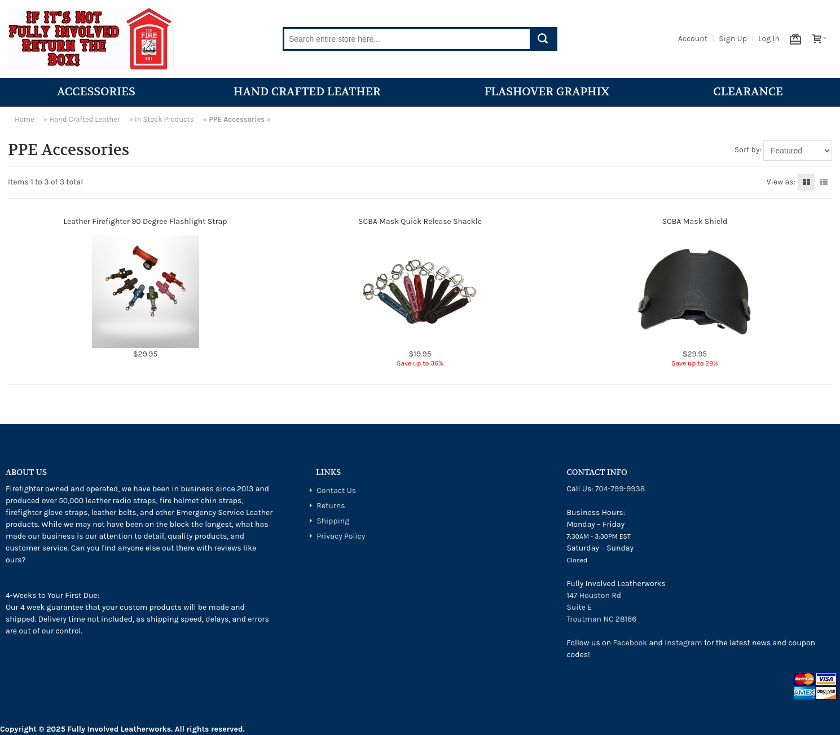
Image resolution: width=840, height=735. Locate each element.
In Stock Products (164, 119)
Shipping (332, 521)
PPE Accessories (237, 119)
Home (24, 119)
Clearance (748, 92)
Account (692, 38)
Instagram (683, 643)
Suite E (579, 607)
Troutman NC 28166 (601, 619)
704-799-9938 (620, 489)
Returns (330, 505)
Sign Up (733, 38)
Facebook (630, 643)
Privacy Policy (340, 536)
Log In (769, 38)
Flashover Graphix (550, 92)
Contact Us (336, 490)
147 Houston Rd (593, 595)
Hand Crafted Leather (310, 92)
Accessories (96, 92)
